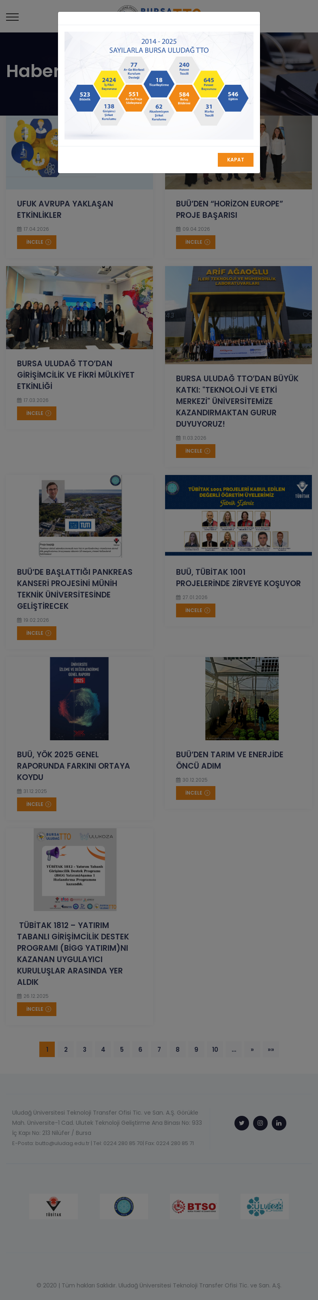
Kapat (235, 159)
